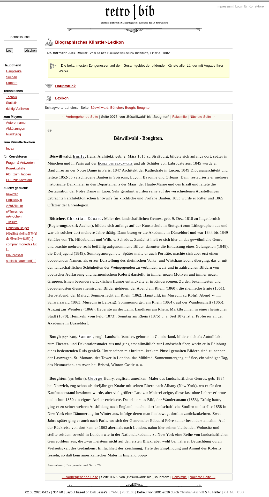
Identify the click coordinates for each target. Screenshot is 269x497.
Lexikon (62, 98)
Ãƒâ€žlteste (14, 206)
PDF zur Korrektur (19, 180)
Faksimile (179, 117)
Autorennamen (16, 123)
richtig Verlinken (17, 109)
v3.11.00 (128, 492)
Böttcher (116, 108)
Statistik (11, 103)
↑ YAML (113, 492)
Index (10, 148)
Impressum (225, 6)
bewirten (12, 194)
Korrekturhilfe (15, 168)
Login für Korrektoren (250, 6)
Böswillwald (99, 108)
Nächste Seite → (202, 117)
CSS (240, 492)
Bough (130, 108)
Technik (11, 97)
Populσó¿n (14, 200)
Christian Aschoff (192, 492)
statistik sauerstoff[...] (21, 261)
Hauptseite (13, 71)
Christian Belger (17, 228)
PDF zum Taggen (18, 174)
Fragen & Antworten (20, 163)
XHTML (228, 492)
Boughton (144, 108)
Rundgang (13, 134)
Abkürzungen (15, 128)
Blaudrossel (14, 255)
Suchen (11, 77)
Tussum (11, 222)
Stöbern (11, 83)
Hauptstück (65, 86)
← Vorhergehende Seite (80, 117)
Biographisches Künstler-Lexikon (89, 42)
